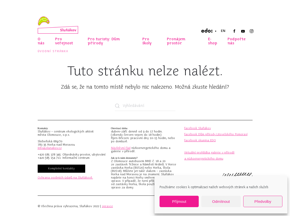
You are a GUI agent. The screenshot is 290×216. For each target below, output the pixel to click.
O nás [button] (41, 41)
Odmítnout (221, 201)
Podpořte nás (237, 41)
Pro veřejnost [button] (64, 41)
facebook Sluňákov (197, 128)
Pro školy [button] (147, 41)
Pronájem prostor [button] (176, 41)
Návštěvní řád (120, 148)
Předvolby (262, 201)
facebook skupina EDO (200, 140)
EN (223, 31)
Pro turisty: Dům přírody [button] (104, 41)
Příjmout (179, 201)
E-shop (212, 41)
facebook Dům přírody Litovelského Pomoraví (216, 134)
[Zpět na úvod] (58, 25)
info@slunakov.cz (50, 148)
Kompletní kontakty (61, 168)
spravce (107, 206)
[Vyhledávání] (145, 106)
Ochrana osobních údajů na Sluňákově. (65, 177)
